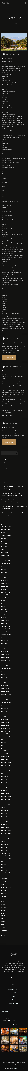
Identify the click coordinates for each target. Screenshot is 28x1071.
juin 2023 (4, 572)
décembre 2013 (6, 853)
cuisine (3, 893)
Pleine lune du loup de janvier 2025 (11, 466)
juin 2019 (4, 677)
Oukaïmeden (5, 474)
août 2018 (4, 705)
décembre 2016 (6, 762)
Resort (3, 921)
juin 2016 (4, 779)
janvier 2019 (5, 691)
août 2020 (4, 637)
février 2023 (5, 583)
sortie (3, 927)
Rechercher (16, 453)
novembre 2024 (6, 529)
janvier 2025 (5, 524)
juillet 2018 (4, 708)
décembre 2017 (6, 728)
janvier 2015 (5, 827)
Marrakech (4, 907)
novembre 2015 (6, 799)
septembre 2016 (6, 771)
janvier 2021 (5, 623)
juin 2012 (4, 867)
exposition (4, 899)
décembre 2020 (6, 626)
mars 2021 (4, 617)
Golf (2, 901)
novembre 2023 (6, 561)
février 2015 (5, 824)
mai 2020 (4, 646)
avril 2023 (4, 578)
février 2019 (5, 688)
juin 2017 (4, 745)
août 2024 (4, 538)
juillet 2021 (4, 606)
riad (2, 924)
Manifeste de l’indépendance (10, 463)
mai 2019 (4, 680)
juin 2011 (4, 870)
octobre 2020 (5, 632)
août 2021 (4, 603)
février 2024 (5, 555)
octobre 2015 (5, 802)
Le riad (14, 992)
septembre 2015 (6, 805)
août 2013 (4, 861)
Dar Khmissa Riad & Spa (14, 989)
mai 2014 (4, 850)
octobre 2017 (5, 734)
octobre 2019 (5, 666)
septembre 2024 (6, 535)
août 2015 (4, 807)
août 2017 (4, 739)
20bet (3, 493)
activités (4, 882)
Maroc (3, 904)
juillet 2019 (4, 674)
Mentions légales (14, 1003)
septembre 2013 (6, 858)
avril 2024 (4, 549)
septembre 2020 (6, 634)
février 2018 (5, 722)
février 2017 (5, 756)
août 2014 (4, 841)
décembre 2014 (6, 830)
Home (10, 23)
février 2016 (5, 790)
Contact (14, 996)
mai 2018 (4, 714)
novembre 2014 (6, 833)
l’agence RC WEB (19, 1068)
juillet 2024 (4, 541)
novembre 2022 (6, 592)
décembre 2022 (6, 589)
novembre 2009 (6, 873)
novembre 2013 (6, 856)
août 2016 (4, 773)
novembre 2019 (6, 663)
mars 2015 (4, 822)
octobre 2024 (5, 532)
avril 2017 (4, 751)
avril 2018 (4, 717)
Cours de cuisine (6, 887)
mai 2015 (4, 816)
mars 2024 (4, 552)
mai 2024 (4, 546)
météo (3, 910)
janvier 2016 (5, 793)
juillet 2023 (4, 569)
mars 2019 (4, 685)
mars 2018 (4, 719)
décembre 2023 (6, 558)
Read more (10, 356)
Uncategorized (5, 936)
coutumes (4, 890)
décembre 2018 (6, 694)
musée (3, 913)
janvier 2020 (5, 657)
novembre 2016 (6, 765)
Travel (3, 933)
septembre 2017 (6, 736)
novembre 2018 (6, 697)
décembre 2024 (6, 527)
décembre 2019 (6, 660)
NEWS (3, 916)
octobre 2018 (5, 700)
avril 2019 (4, 683)
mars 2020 (4, 651)
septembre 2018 (6, 702)
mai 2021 (4, 612)
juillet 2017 (4, 742)
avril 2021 (4, 614)
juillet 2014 (4, 844)
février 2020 (5, 654)
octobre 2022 (5, 595)
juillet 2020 (4, 640)
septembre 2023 (6, 563)
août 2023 (4, 566)
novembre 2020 (6, 629)
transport (4, 930)
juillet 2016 (4, 776)
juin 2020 (4, 643)
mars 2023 (4, 580)
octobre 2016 (5, 768)
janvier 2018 (5, 725)
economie (4, 896)
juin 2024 (4, 544)
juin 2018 (4, 711)
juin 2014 (4, 847)
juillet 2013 (4, 864)
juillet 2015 (4, 810)
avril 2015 (4, 819)
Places (3, 919)
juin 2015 (4, 813)
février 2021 (5, 620)
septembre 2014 (6, 839)
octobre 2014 (5, 836)
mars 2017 (4, 754)
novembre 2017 (6, 731)
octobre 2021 (5, 600)
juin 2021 (4, 609)
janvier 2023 (5, 586)
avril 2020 (4, 649)
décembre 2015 (6, 796)
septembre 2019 (6, 668)
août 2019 (4, 671)
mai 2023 (4, 575)
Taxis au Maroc (5, 477)
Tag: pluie (16, 23)
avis (2, 884)
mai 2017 (4, 748)
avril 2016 (4, 785)
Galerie (14, 1000)
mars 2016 (4, 788)
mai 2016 (4, 782)
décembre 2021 (6, 597)
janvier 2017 (5, 759)
